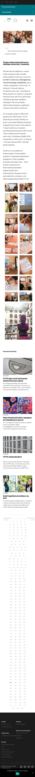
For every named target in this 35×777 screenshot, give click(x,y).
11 (24, 521)
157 (15, 619)
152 (11, 616)
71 (21, 559)
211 (24, 656)
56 (13, 550)
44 (19, 541)
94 (19, 573)
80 (17, 564)
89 (15, 570)
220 (11, 665)
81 (21, 564)
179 (24, 633)
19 (17, 527)
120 (11, 593)
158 (20, 619)
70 (18, 559)
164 (11, 625)
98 (19, 576)
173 (15, 631)
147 (24, 610)
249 (15, 685)
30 (21, 533)
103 (24, 579)
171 (24, 628)
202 (20, 651)
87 (25, 567)
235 (25, 674)
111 (24, 585)
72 (25, 559)
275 (25, 702)
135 (24, 602)
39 (17, 539)
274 (20, 702)
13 (13, 524)
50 (10, 547)
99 (23, 576)
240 (11, 679)
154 (20, 616)
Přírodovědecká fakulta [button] (17, 7)
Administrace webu (7, 766)
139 (24, 605)
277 (15, 705)
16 (25, 524)
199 (24, 648)
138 (20, 605)
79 (13, 564)
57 (17, 550)
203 (25, 651)
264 (11, 697)
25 (21, 530)
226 (20, 668)
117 (15, 590)
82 (25, 564)
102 (20, 579)
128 (11, 599)
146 (20, 610)
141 (15, 608)
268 (11, 700)
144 (11, 610)
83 (9, 567)
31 (25, 533)
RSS (15, 766)
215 (24, 659)
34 (17, 536)
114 (20, 587)
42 (11, 541)
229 (15, 671)
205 (15, 654)
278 (20, 705)
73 (9, 561)
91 (23, 570)
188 (11, 642)
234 (20, 674)
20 (21, 527)
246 (20, 682)
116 (11, 590)
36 (25, 536)
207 (25, 654)
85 (17, 567)
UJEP (16, 2)
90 (19, 570)
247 (25, 682)
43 (15, 541)
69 (14, 559)
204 (11, 654)
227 (25, 668)
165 (15, 625)
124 (11, 596)
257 (15, 691)
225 (15, 668)
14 (17, 524)
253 (15, 688)
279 (25, 705)
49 (23, 544)
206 (20, 654)
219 (24, 662)
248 (11, 685)
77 (25, 561)
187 (24, 639)
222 (20, 665)
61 (15, 553)
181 (15, 636)
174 (20, 631)
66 (19, 556)
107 (24, 582)
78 (9, 564)
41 (25, 539)
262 (20, 694)
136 (11, 605)
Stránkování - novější (6, 519)
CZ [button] (2, 2)
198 (20, 648)
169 (16, 628)
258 (20, 691)
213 (15, 659)
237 (15, 677)
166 (20, 625)
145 (15, 610)
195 (24, 645)
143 (24, 608)
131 (24, 599)
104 (11, 582)
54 (25, 547)
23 (13, 530)
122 (20, 593)
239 (25, 677)
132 (11, 602)
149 (16, 613)
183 (24, 636)
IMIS (12, 2)
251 (25, 685)
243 (25, 679)
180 (11, 636)
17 (10, 527)
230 (20, 671)
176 (11, 633)
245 (15, 682)
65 (15, 556)
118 (20, 590)
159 (24, 619)
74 (13, 561)
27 (9, 533)
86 (21, 567)
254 (20, 688)
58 (21, 550)
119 (24, 590)
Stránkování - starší (30, 519)
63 (23, 553)
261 (15, 694)
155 (24, 616)
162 (20, 622)
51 (13, 547)
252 (11, 688)
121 (15, 593)
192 (11, 645)
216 (11, 662)
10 (20, 521)
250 (20, 685)
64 (11, 556)
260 (11, 694)
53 (21, 547)
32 (9, 536)
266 (20, 697)
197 (15, 648)
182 (20, 636)
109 (16, 585)
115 (24, 587)
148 (11, 613)
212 (11, 659)
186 (20, 639)
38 (13, 539)
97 (15, 576)
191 (24, 642)
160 (11, 622)
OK (17, 773)
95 (23, 573)
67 (23, 556)
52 (17, 547)
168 (11, 628)
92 (11, 573)
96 (11, 576)
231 (24, 671)
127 (24, 596)
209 (16, 656)
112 (11, 587)
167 (24, 625)
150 (20, 613)
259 (25, 691)
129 (15, 599)
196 (11, 648)
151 (24, 613)
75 (17, 561)
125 (15, 596)
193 (15, 645)
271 (25, 700)
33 (13, 536)
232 (11, 674)
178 (20, 633)
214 (20, 659)
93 (15, 573)
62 (19, 553)
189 (15, 642)
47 (15, 544)
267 (25, 697)
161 (15, 622)
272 (11, 702)
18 (13, 527)
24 (17, 530)
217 (15, 662)
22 (9, 530)
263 (25, 694)
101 (15, 579)
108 (11, 585)
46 (11, 544)
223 (24, 665)
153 (15, 616)
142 (20, 608)
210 (20, 656)
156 (11, 619)
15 (21, 524)
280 (13, 708)
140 (11, 608)
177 (15, 633)
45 (23, 541)
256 (11, 691)
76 (21, 561)
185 (15, 639)
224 (11, 668)
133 (15, 602)
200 (11, 651)
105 (15, 582)
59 (25, 550)
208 (11, 656)
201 (15, 651)
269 (15, 700)
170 (20, 628)
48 (19, 544)
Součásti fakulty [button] (17, 12)
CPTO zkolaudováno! (11, 457)
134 (20, 602)
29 (17, 533)
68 (9, 559)
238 (20, 677)
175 (24, 631)
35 (21, 536)
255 (25, 688)
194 (20, 645)
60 (12, 553)
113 (15, 587)
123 (24, 593)
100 (11, 579)
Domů (6, 48)
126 (20, 596)
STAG (7, 2)
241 (15, 679)
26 (25, 530)
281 (18, 708)
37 (9, 539)
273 (15, 702)
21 (25, 527)
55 (9, 550)
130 (20, 599)
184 (11, 639)
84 (13, 567)
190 (20, 642)
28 (13, 533)
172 (11, 631)
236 (11, 677)
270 (20, 700)
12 (10, 524)
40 (21, 539)
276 (11, 705)
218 (20, 662)
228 (11, 671)
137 (15, 605)
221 (15, 665)
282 (22, 708)
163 (24, 622)
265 (15, 697)
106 (20, 582)
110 (20, 585)
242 (20, 679)
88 (11, 570)
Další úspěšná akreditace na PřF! (16, 496)
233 (15, 674)
